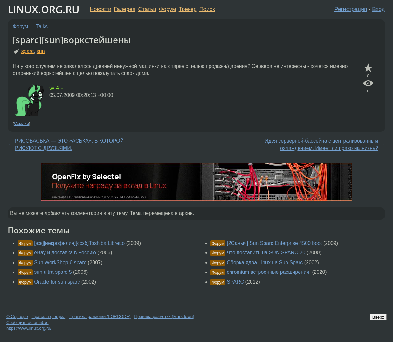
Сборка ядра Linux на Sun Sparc (265, 262)
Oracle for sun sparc (57, 282)
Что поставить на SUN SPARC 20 (266, 252)
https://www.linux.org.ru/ (28, 328)
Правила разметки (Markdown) (164, 316)
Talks (42, 26)
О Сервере (17, 316)
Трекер (188, 9)
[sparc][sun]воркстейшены (72, 40)
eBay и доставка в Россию (65, 252)
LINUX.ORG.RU (43, 9)
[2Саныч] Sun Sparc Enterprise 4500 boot (274, 243)
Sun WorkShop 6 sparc (60, 262)
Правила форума (49, 316)
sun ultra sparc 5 (53, 272)
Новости (100, 9)
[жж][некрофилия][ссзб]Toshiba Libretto (79, 243)
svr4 (54, 88)
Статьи (147, 9)
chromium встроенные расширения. (269, 272)
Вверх (378, 317)
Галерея (124, 9)
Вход (378, 9)
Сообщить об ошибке (27, 322)
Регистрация (350, 9)
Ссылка (21, 123)
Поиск (207, 9)
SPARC (235, 282)
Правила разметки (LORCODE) (100, 316)
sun (41, 51)
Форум (167, 9)
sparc (27, 51)
